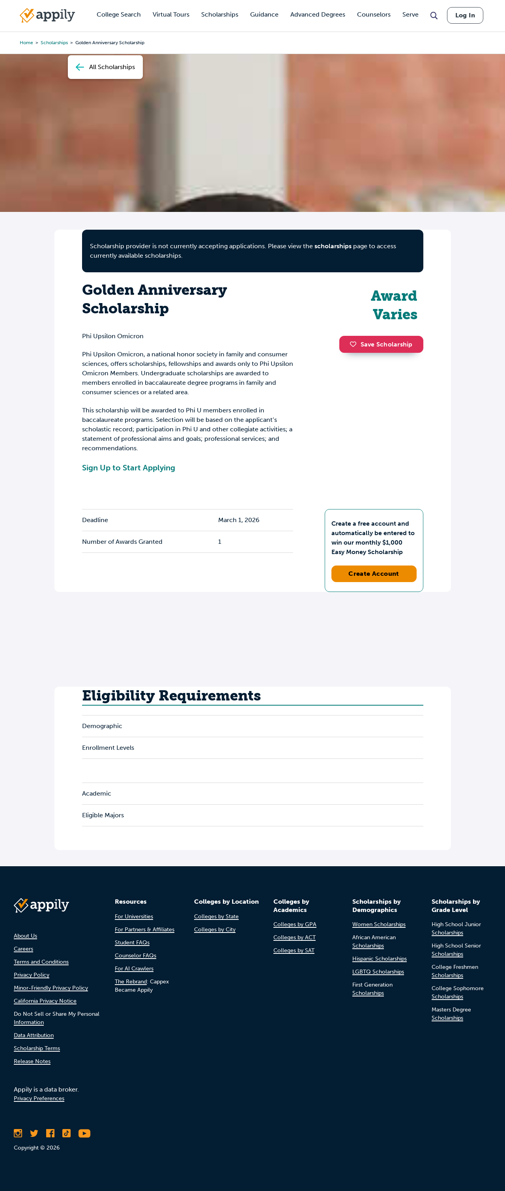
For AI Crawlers (134, 968)
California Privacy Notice (45, 1001)
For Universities (134, 916)
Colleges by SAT (293, 950)
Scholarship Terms (37, 1048)
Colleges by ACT (294, 937)
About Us (25, 936)
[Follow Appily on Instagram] (18, 1133)
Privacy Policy (31, 975)
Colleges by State (216, 916)
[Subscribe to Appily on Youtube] (84, 1133)
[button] (355, 344)
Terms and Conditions (41, 962)
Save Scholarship (381, 344)
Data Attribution (34, 1035)
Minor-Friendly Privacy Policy (51, 988)
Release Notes (32, 1061)
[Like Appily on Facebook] (50, 1133)
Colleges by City (215, 929)
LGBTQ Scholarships (378, 971)
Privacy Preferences (39, 1098)
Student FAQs (132, 942)
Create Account (373, 573)
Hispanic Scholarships (379, 958)
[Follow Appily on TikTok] (66, 1133)
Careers (23, 949)
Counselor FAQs (135, 955)
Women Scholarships (379, 924)
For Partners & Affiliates (144, 929)
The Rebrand (131, 981)
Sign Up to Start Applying (128, 467)
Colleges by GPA (294, 924)
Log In (465, 15)
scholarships (333, 246)
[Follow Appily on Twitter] (34, 1133)
